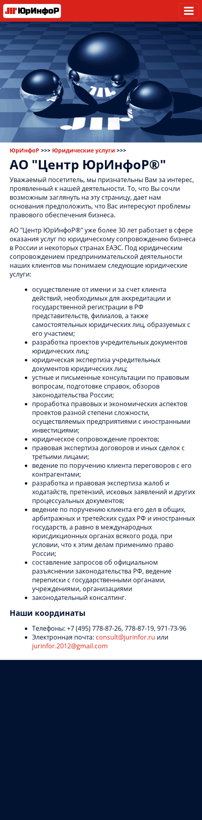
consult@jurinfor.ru (125, 637)
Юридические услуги (83, 150)
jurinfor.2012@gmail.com (70, 646)
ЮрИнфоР (24, 150)
